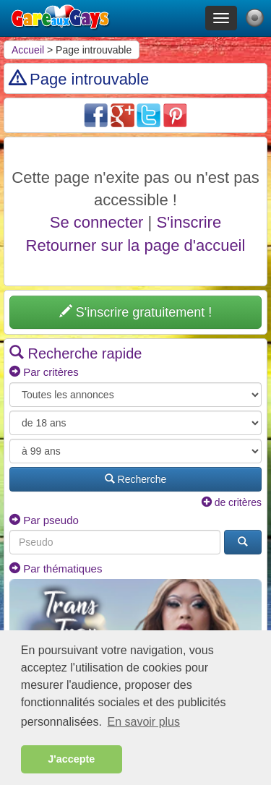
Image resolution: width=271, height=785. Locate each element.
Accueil (28, 50)
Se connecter (97, 222)
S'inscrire (188, 222)
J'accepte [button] (71, 759)
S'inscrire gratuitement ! (135, 311)
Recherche (136, 479)
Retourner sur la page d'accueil (136, 245)
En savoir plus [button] (144, 722)
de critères (232, 502)
